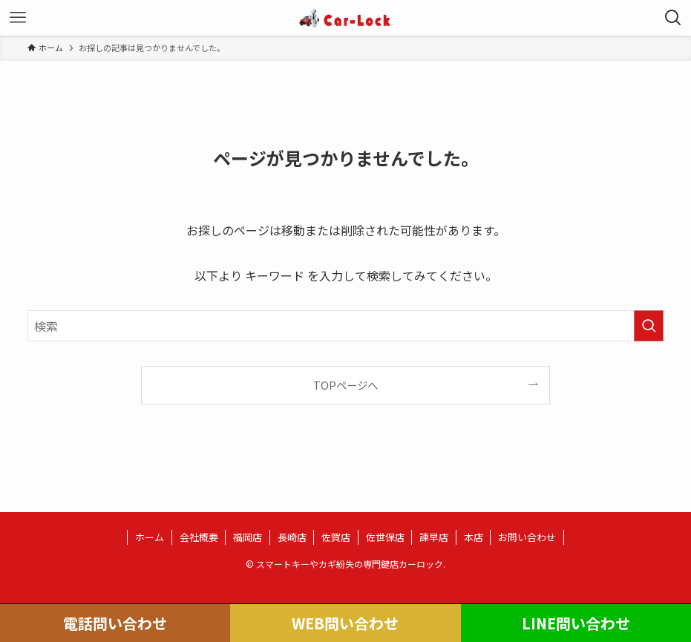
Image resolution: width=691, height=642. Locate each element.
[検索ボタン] (673, 18)
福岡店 (247, 537)
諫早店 (433, 537)
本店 (473, 537)
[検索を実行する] (649, 325)
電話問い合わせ (115, 623)
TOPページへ (345, 385)
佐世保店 (385, 537)
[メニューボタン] (18, 18)
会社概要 (199, 537)
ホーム (149, 537)
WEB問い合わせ (345, 623)
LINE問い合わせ (576, 623)
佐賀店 (335, 537)
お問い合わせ (527, 537)
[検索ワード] (345, 325)
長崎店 (292, 537)
